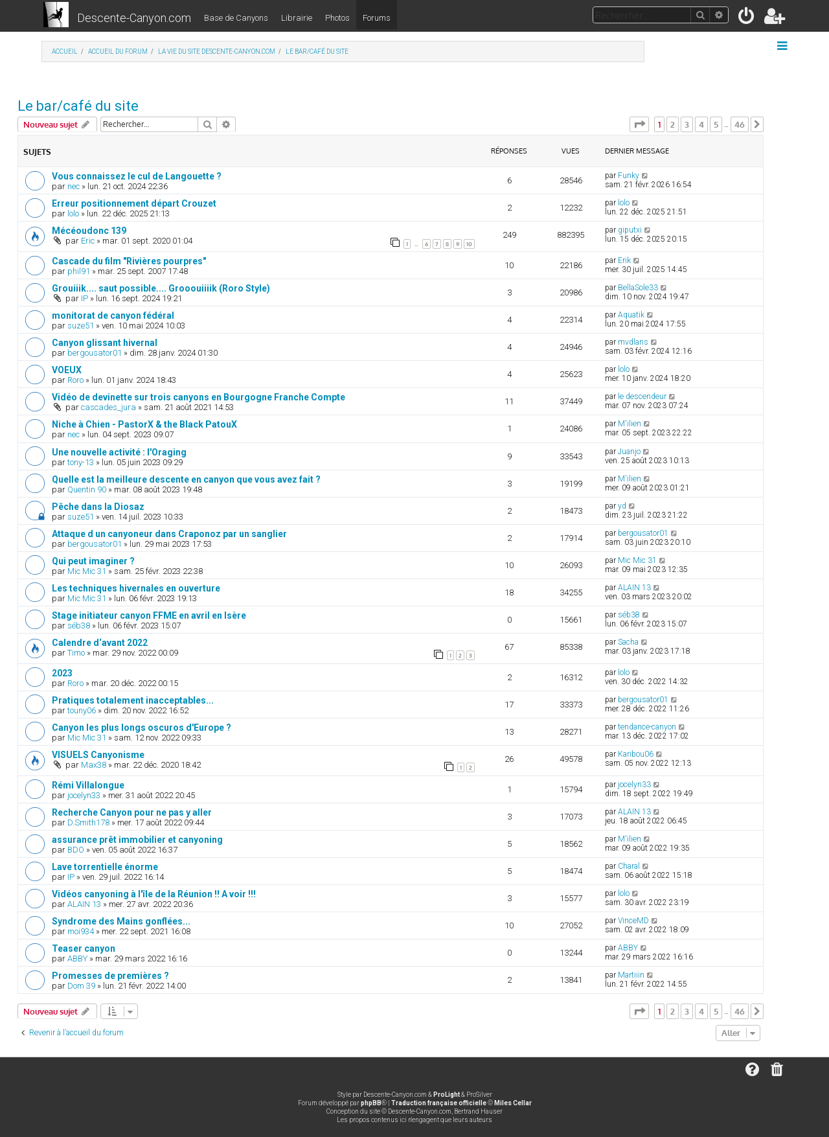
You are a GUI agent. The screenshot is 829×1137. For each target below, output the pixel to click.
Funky (628, 175)
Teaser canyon (83, 948)
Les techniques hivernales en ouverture (136, 588)
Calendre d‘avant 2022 (100, 642)
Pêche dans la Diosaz (98, 506)
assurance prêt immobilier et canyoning (137, 839)
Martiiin (631, 975)
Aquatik (631, 314)
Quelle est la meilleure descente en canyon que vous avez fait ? (186, 479)
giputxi (630, 230)
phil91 (78, 271)
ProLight (446, 1094)
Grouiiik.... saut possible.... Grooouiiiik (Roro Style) (161, 288)
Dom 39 (81, 986)
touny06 (81, 710)
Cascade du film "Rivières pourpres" (129, 261)
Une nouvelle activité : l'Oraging (119, 452)
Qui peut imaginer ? (93, 561)
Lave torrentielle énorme (105, 867)
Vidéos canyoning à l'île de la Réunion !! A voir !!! (154, 894)
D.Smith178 (88, 822)
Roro (75, 380)
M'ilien (629, 423)
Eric (88, 241)
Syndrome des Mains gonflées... (121, 921)
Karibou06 (635, 754)
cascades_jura (108, 407)
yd (622, 506)
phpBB (371, 1103)
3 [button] (687, 124)
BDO (75, 850)
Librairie (296, 18)
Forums (377, 18)
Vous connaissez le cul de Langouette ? (136, 176)
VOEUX (67, 370)
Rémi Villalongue (88, 785)
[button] (639, 124)
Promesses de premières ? (110, 975)
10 (469, 243)
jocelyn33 (83, 795)
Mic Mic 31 (86, 571)
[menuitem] (747, 18)
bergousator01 (94, 353)
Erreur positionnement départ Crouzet (134, 203)
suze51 (80, 325)
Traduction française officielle (438, 1103)
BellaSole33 (638, 287)
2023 (62, 673)
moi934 (80, 931)
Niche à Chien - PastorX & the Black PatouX (144, 424)
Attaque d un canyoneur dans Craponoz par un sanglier (169, 534)
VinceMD (633, 920)
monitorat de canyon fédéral (113, 315)
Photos (337, 18)
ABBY (77, 958)
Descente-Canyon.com (134, 18)
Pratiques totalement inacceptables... (133, 700)
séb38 (78, 625)
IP (84, 298)
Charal (629, 866)
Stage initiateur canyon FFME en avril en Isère (149, 615)
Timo (76, 653)
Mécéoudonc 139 (89, 230)
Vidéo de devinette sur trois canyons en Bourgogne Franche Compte (198, 397)
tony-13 (80, 462)
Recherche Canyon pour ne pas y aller (132, 812)
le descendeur (642, 396)
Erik (624, 260)
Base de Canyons (236, 18)
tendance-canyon (647, 726)
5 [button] (716, 124)
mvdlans (633, 342)
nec (73, 186)
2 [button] (672, 124)
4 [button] (701, 124)
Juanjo (629, 451)
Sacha (628, 642)
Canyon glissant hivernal (104, 343)
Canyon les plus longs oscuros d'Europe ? (141, 727)
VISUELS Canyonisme (98, 755)
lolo (73, 213)
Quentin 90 (86, 489)
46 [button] (739, 124)
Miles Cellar (513, 1103)
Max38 (93, 765)
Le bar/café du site (78, 106)
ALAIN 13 (634, 587)
